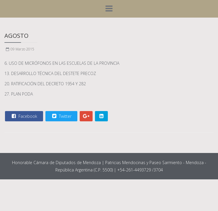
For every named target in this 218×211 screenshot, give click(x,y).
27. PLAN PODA (18, 94)
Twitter (61, 116)
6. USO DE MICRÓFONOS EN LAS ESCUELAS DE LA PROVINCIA (61, 63)
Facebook (23, 116)
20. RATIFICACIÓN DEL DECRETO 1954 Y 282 (45, 83)
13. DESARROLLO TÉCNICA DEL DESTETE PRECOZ (50, 73)
